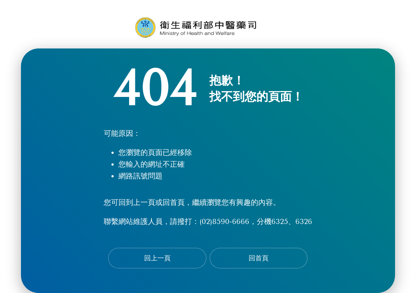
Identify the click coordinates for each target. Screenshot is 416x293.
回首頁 (259, 258)
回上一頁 (157, 258)
